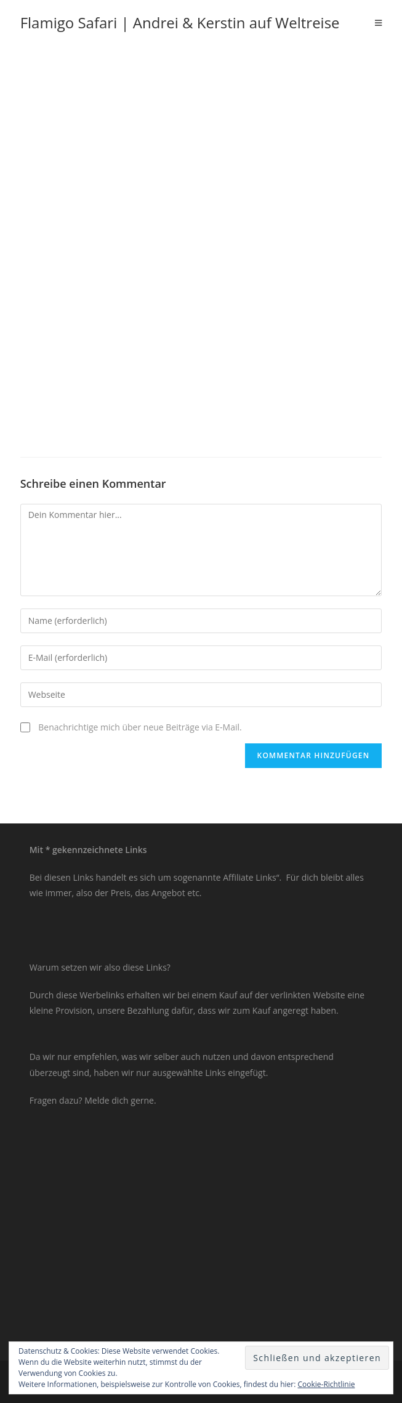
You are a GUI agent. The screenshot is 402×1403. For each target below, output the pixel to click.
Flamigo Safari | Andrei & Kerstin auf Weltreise (180, 22)
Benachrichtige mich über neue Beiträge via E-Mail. (139, 727)
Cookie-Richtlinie (326, 1384)
